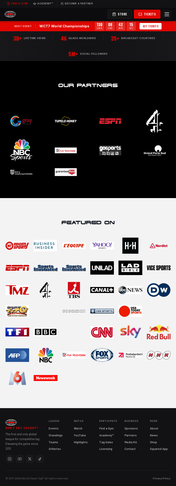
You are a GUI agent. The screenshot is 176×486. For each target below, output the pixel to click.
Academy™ (43, 3)
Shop (153, 442)
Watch (78, 428)
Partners (130, 435)
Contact (130, 449)
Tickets (147, 14)
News (154, 435)
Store (119, 14)
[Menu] (166, 14)
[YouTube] (20, 459)
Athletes (55, 449)
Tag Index (106, 442)
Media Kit (130, 442)
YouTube (80, 435)
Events (53, 428)
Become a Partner (76, 3)
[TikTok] (40, 459)
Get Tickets (151, 26)
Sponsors (131, 428)
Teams (53, 442)
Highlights (81, 442)
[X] (30, 459)
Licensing (105, 449)
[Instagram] (10, 459)
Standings (56, 435)
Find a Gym (17, 3)
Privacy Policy (161, 478)
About (154, 428)
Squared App (159, 449)
